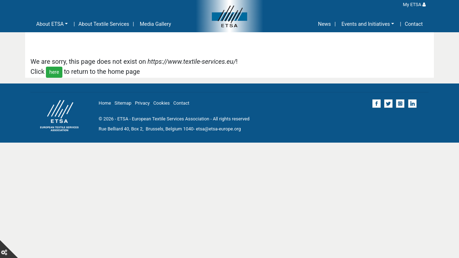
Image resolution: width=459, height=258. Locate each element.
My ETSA (414, 4)
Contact (414, 24)
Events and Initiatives (365, 24)
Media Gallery (155, 24)
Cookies (161, 103)
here (54, 72)
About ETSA (50, 24)
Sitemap (122, 103)
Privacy (142, 103)
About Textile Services (104, 24)
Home (105, 103)
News (324, 24)
